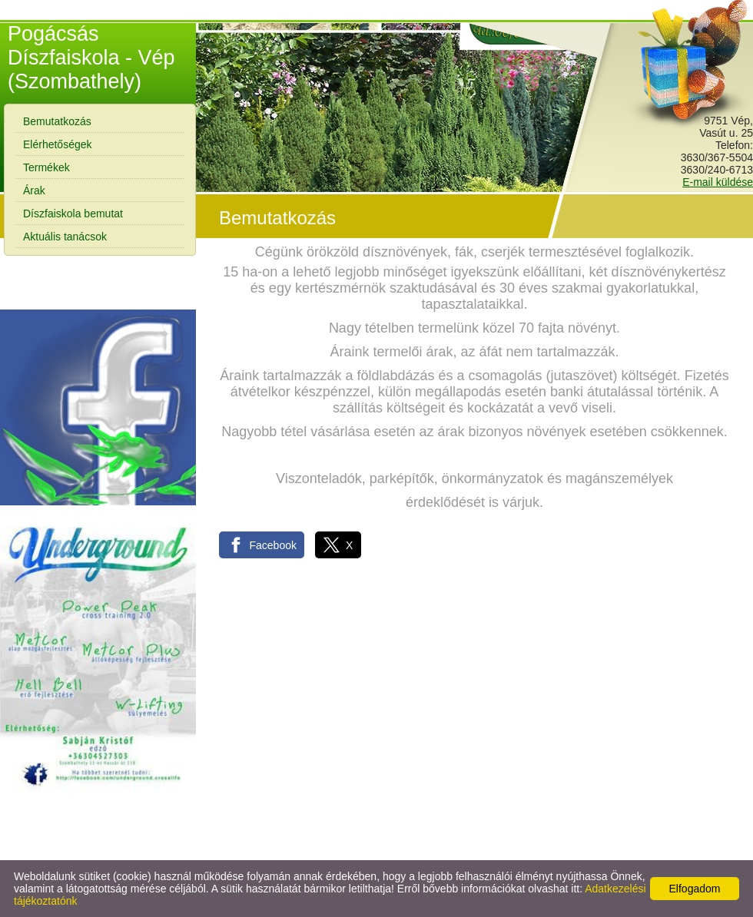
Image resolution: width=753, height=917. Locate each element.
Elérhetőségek (57, 144)
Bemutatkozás (57, 121)
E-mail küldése (717, 182)
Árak (34, 190)
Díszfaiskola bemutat (73, 213)
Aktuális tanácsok (65, 236)
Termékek (46, 167)
